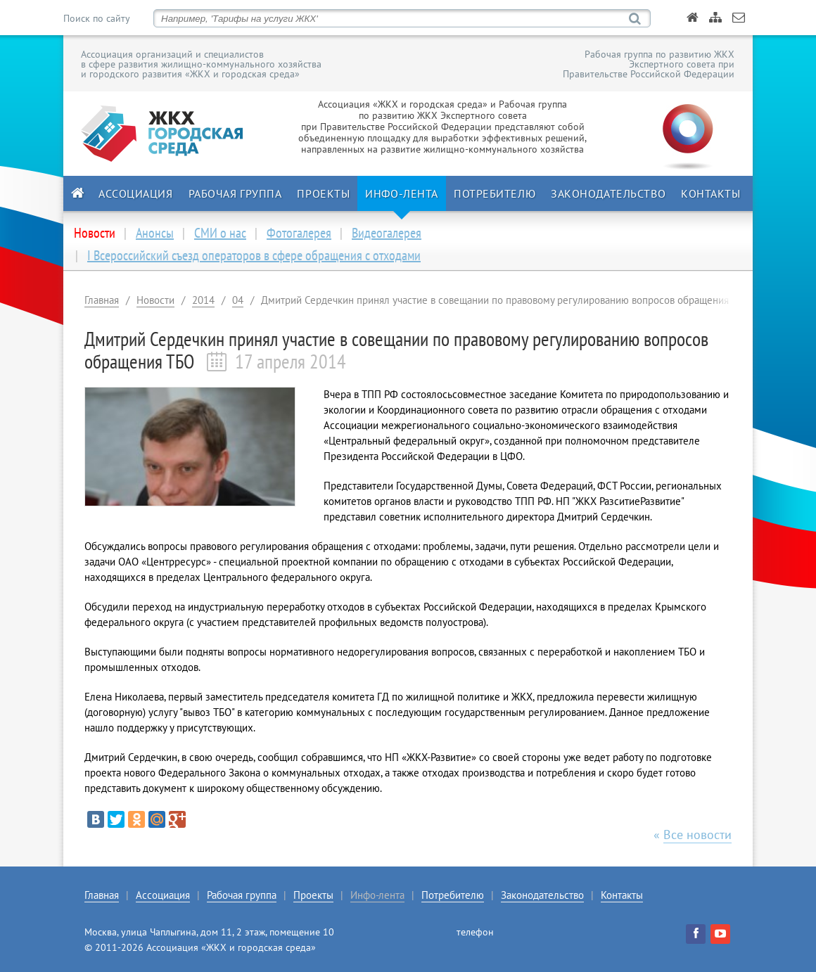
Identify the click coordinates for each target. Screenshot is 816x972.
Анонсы (155, 233)
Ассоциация (135, 193)
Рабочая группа (235, 193)
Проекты (323, 193)
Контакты (710, 193)
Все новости (697, 834)
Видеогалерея (386, 233)
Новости (155, 300)
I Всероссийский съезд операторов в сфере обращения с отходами (254, 255)
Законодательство (608, 193)
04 (237, 300)
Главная (101, 300)
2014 (203, 300)
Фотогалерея (299, 233)
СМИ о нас (220, 233)
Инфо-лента (401, 193)
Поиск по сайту (96, 18)
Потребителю (494, 193)
